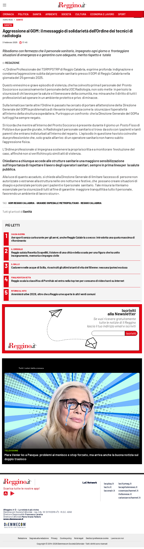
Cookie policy (66, 538)
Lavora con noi (117, 538)
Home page (8, 19)
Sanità (19, 19)
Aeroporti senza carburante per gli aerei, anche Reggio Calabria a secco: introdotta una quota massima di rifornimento (73, 239)
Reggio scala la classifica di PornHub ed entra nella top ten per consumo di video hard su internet (67, 280)
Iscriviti (131, 333)
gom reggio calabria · (22, 203)
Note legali (78, 538)
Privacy (54, 538)
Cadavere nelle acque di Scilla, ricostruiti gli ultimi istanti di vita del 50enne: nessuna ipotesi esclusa (69, 267)
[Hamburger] (4, 6)
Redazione (22, 538)
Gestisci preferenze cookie (97, 538)
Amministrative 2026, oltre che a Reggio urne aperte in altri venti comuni (53, 294)
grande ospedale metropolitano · (58, 203)
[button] (137, 22)
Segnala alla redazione (39, 538)
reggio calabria (91, 203)
